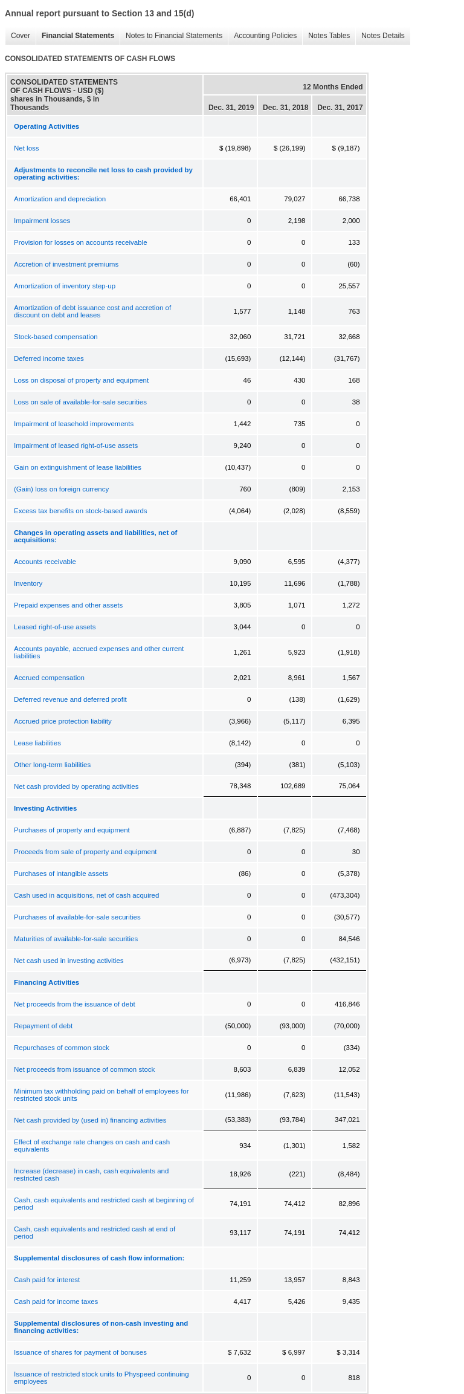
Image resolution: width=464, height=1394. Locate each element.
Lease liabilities (37, 743)
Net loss (26, 148)
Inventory (28, 583)
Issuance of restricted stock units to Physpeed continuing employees (101, 1377)
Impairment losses (42, 220)
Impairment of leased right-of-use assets (76, 445)
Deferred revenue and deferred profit (70, 699)
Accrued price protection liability (63, 721)
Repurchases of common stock (61, 1047)
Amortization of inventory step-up (64, 286)
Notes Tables (326, 36)
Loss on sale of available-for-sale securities (80, 402)
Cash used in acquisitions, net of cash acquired (86, 895)
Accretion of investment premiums (66, 264)
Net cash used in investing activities (69, 960)
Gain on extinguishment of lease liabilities (77, 467)
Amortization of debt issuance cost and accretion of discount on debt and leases (92, 311)
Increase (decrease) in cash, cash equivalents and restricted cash (91, 1174)
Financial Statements (75, 36)
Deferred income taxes (49, 358)
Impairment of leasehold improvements (74, 423)
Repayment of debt (43, 1025)
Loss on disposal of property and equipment (81, 380)
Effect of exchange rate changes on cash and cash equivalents (92, 1145)
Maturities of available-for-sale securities (76, 938)
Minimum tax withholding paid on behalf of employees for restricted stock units (101, 1095)
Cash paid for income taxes (56, 1301)
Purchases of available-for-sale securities (77, 917)
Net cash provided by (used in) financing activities (90, 1120)
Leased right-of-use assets (55, 627)
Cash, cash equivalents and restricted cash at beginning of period (104, 1203)
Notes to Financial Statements (171, 36)
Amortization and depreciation (60, 199)
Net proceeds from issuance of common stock (84, 1069)
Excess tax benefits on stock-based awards (80, 510)
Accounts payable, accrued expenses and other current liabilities (99, 652)
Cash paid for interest (47, 1279)
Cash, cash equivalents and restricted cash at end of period (94, 1232)
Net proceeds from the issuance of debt (74, 1004)
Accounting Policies (262, 36)
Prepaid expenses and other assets (68, 605)
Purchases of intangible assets (61, 873)
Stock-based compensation (56, 336)
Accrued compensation (49, 677)
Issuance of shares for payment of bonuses (80, 1352)
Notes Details (379, 36)
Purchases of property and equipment (72, 830)
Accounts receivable (45, 561)
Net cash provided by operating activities (76, 786)
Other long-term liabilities (52, 764)
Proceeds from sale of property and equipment (85, 851)
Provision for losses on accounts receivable (80, 242)
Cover (17, 36)
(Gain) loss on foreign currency (61, 489)
